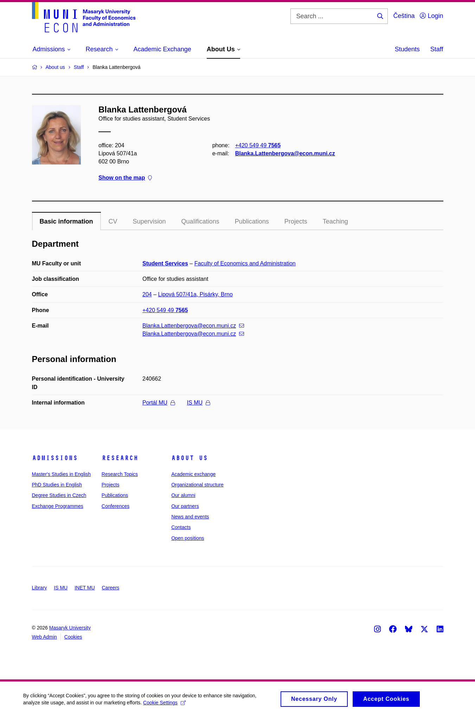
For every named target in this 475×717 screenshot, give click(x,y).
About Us (189, 458)
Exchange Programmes (57, 506)
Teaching (335, 221)
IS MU (198, 403)
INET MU (85, 587)
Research (120, 458)
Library (39, 587)
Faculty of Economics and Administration (245, 263)
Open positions (187, 538)
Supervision (149, 221)
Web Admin (44, 637)
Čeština (404, 15)
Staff (436, 49)
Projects (295, 221)
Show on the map (125, 178)
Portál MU (158, 403)
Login (431, 15)
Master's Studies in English (61, 474)
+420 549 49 (257, 145)
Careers (111, 587)
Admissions (55, 458)
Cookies (73, 637)
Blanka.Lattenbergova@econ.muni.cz (285, 153)
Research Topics (120, 474)
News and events (190, 516)
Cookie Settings (166, 704)
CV (113, 221)
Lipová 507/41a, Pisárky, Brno (195, 294)
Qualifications (200, 221)
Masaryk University (70, 628)
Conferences (115, 506)
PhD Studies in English (57, 484)
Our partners (185, 506)
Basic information (66, 221)
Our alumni (183, 495)
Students (407, 49)
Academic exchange (193, 474)
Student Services (165, 263)
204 (147, 294)
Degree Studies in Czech (59, 495)
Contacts (181, 527)
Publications (252, 221)
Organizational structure (197, 484)
